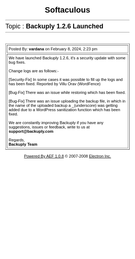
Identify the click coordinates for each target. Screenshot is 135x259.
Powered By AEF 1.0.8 (44, 156)
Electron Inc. (100, 156)
